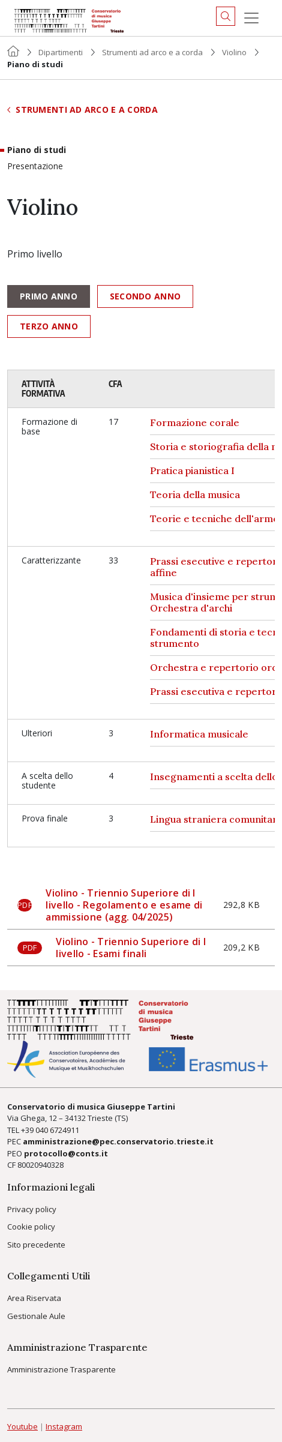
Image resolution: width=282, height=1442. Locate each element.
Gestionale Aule (36, 1316)
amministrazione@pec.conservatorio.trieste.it (118, 1141)
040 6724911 (57, 1130)
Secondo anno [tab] (145, 296)
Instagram (64, 1426)
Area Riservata (34, 1298)
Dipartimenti (60, 52)
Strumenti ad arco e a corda (152, 52)
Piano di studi (36, 150)
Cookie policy (31, 1226)
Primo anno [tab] (48, 296)
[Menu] (251, 18)
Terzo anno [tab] (49, 326)
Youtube (22, 1426)
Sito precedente (36, 1244)
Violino (234, 52)
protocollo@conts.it (66, 1153)
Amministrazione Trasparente (61, 1369)
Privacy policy (31, 1209)
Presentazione (35, 166)
